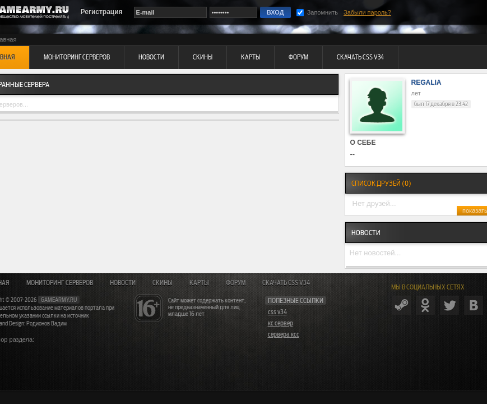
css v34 (277, 312)
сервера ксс (283, 334)
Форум (235, 283)
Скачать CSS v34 (286, 283)
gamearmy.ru (59, 299)
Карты (199, 283)
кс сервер (280, 323)
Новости (123, 283)
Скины (162, 283)
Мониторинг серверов (59, 283)
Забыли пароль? (367, 12)
